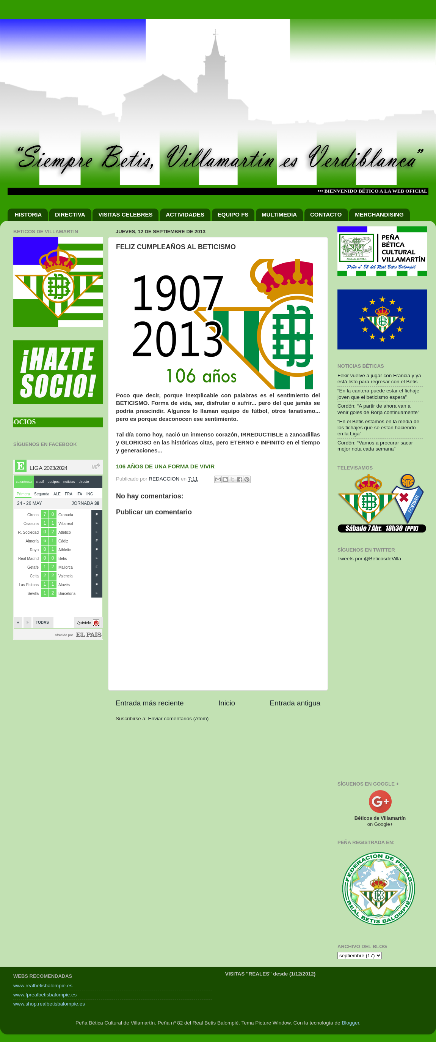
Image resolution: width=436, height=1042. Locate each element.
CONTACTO (326, 214)
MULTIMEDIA (279, 214)
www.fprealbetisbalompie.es (45, 995)
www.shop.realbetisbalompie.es (49, 1004)
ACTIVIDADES (185, 214)
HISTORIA (28, 214)
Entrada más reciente (150, 703)
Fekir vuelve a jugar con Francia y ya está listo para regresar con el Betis (379, 378)
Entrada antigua (295, 703)
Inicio (226, 703)
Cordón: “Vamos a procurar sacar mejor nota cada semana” (375, 446)
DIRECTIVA (70, 214)
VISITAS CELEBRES (125, 214)
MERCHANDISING (379, 214)
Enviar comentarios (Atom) (178, 718)
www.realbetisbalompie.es (42, 985)
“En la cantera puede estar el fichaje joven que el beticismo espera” (378, 394)
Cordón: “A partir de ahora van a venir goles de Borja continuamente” (378, 409)
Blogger (350, 1023)
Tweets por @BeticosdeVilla (369, 558)
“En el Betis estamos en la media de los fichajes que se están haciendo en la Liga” (378, 427)
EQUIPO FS (233, 214)
